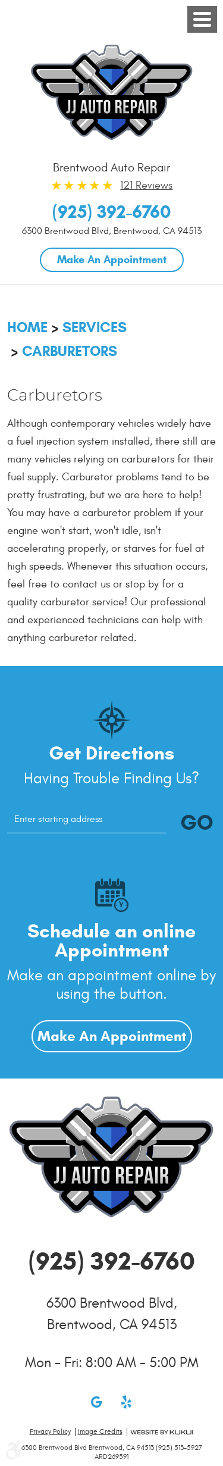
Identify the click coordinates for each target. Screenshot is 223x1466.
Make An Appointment (112, 259)
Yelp (126, 1401)
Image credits (100, 1432)
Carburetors (69, 351)
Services (94, 327)
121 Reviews (146, 185)
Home (27, 327)
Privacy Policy (50, 1432)
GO (196, 822)
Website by (162, 1432)
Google (97, 1401)
